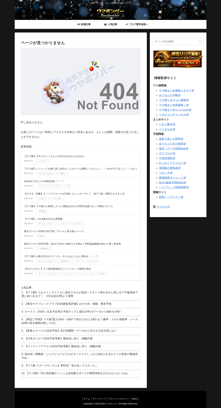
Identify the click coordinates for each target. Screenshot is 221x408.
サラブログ (167, 153)
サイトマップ (99, 399)
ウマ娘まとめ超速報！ (173, 104)
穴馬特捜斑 (167, 158)
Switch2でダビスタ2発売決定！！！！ (44, 181)
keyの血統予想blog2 (172, 182)
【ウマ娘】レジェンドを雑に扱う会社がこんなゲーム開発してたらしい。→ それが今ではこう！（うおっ (80, 168)
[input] (178, 41)
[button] (200, 41)
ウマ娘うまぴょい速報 (173, 100)
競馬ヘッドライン (171, 197)
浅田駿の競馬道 (169, 167)
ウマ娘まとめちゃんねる (175, 109)
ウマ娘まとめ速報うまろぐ (176, 90)
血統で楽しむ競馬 (171, 138)
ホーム (86, 399)
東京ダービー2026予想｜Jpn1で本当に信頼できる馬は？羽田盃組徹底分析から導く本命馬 (72, 244)
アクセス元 (163, 206)
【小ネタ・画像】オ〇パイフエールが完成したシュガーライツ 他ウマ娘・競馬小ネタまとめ (74, 193)
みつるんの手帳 (169, 95)
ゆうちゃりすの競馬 (172, 143)
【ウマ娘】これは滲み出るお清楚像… (44, 219)
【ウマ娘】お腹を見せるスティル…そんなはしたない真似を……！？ (61, 256)
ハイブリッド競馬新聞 (173, 187)
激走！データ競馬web (173, 148)
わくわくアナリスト (172, 163)
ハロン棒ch (167, 124)
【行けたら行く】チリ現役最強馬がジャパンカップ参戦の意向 (57, 269)
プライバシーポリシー (118, 399)
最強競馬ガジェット (172, 177)
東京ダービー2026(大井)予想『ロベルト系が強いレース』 (55, 231)
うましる (165, 172)
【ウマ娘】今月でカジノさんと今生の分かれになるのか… (55, 156)
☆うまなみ (167, 129)
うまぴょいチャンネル (173, 114)
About (135, 399)
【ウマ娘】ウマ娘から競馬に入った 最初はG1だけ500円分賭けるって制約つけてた (68, 206)
